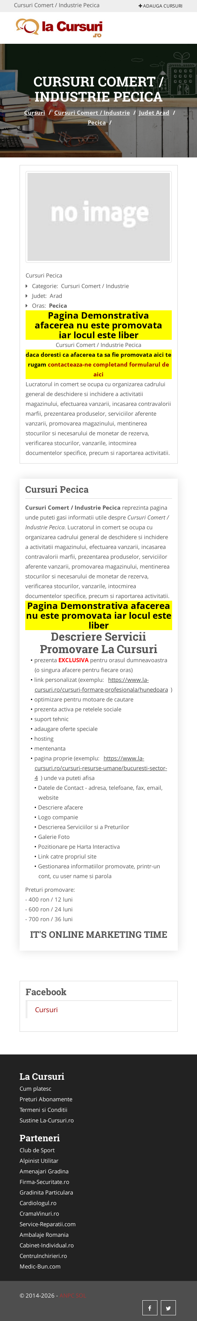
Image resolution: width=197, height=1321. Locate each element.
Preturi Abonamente (46, 1099)
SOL (81, 1295)
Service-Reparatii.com (48, 1224)
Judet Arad (154, 112)
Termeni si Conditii (43, 1109)
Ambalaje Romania (44, 1234)
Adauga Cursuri (160, 6)
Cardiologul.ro (38, 1202)
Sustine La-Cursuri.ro (47, 1120)
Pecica (97, 122)
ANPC (67, 1295)
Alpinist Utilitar (39, 1160)
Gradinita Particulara (46, 1192)
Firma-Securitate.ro (44, 1181)
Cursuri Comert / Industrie (92, 112)
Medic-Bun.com (40, 1266)
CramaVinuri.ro (39, 1213)
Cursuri (34, 112)
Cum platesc (35, 1088)
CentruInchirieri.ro (43, 1255)
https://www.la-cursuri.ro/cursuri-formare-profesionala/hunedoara (101, 684)
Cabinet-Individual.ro (47, 1245)
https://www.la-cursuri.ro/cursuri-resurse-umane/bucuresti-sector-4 (101, 768)
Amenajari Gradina (44, 1171)
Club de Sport (37, 1150)
